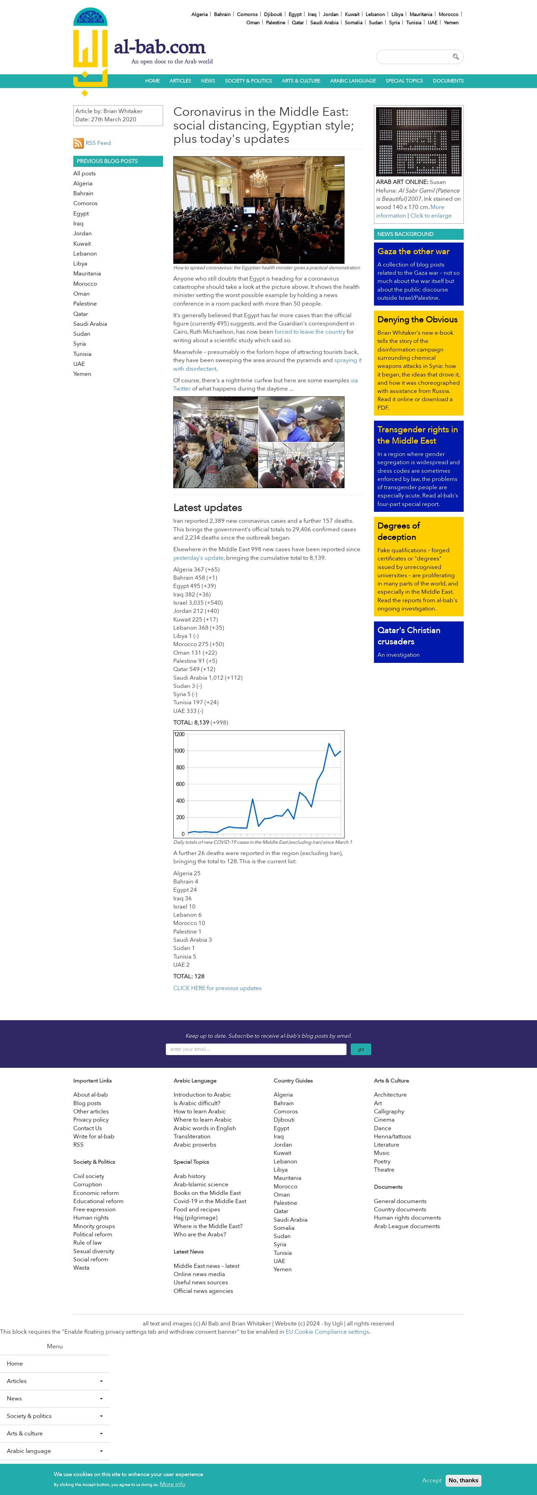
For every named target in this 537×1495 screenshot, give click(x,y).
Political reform (92, 1234)
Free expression (94, 1209)
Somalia (353, 23)
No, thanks (463, 1482)
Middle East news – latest (206, 1266)
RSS (78, 1145)
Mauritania (421, 14)
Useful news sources (201, 1282)
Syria (394, 23)
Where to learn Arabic (203, 1120)
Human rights (91, 1218)
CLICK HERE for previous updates (217, 988)
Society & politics (248, 81)
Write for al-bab (93, 1136)
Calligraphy (389, 1111)
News (208, 81)
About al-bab (90, 1095)
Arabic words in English (205, 1128)
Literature (386, 1145)
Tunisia (413, 23)
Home (152, 81)
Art (378, 1103)
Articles (180, 81)
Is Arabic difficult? (197, 1103)
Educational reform (98, 1201)
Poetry (382, 1161)
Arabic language (353, 81)
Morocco (449, 14)
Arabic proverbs (195, 1145)
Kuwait (352, 14)
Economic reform (96, 1193)
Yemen (451, 23)
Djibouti (273, 14)
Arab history (189, 1176)
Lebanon (375, 14)
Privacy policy (91, 1120)
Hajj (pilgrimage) (195, 1218)
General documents (400, 1201)
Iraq (312, 14)
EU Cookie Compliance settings (327, 1332)
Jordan (330, 14)
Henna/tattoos (392, 1136)
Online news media (199, 1274)
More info (172, 1486)
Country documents (400, 1209)
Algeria (199, 14)
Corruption (87, 1184)
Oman (253, 23)
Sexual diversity (93, 1251)
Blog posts (87, 1103)
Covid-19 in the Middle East (210, 1201)
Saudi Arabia (324, 23)
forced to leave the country (310, 332)
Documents (448, 81)
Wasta (81, 1268)
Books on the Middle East (207, 1193)
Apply (457, 56)
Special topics (404, 81)
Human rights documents (407, 1218)
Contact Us (87, 1128)
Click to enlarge (431, 216)
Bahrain (222, 14)
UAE (432, 23)
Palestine (275, 23)
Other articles (91, 1111)
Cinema (384, 1120)
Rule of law (87, 1243)
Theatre (384, 1170)
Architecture (390, 1095)
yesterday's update (198, 558)
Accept (431, 1482)
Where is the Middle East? (208, 1226)
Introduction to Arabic (202, 1095)
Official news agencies (203, 1291)
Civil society (88, 1176)
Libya (397, 14)
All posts (84, 173)
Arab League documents (407, 1226)
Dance (382, 1128)
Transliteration (192, 1136)
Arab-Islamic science (201, 1184)
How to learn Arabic (200, 1111)
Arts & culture (301, 81)
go (361, 1049)
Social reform (90, 1259)
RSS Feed (92, 143)
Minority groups (94, 1226)
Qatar (298, 23)
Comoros (247, 14)
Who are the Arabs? (200, 1234)
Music (382, 1153)
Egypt (295, 14)
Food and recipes (197, 1209)
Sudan (376, 23)
